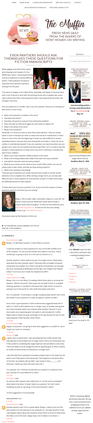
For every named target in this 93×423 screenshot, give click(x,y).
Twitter (71, 279)
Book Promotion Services (35, 7)
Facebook (72, 273)
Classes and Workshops (42, 2)
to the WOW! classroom (34, 210)
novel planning (23, 226)
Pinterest (72, 282)
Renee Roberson (12, 404)
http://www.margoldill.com (24, 207)
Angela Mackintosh (13, 277)
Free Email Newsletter (59, 7)
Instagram (73, 276)
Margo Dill (10, 335)
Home (14, 2)
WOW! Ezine (24, 2)
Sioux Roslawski (12, 240)
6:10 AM (9, 401)
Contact (77, 2)
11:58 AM (9, 332)
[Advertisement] (80, 360)
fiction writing (10, 226)
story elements (15, 228)
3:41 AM (9, 375)
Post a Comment (8, 421)
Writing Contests (63, 2)
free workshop (81, 111)
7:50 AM (9, 275)
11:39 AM (9, 321)
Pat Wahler (10, 378)
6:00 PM (9, 419)
